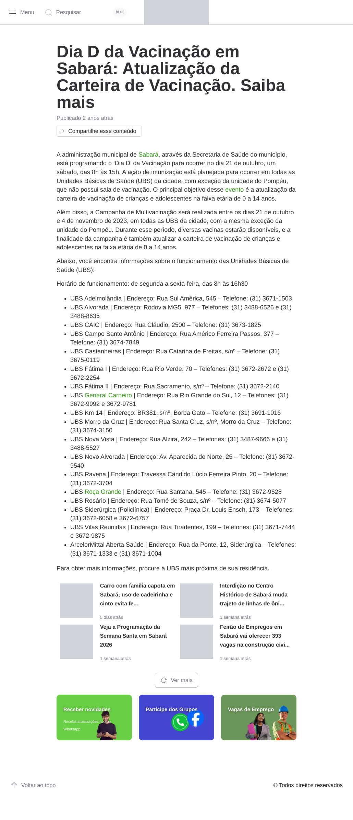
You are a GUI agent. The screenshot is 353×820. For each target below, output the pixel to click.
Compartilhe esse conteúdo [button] (97, 131)
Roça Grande (103, 491)
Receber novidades (87, 710)
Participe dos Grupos (172, 710)
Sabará (148, 154)
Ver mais (176, 680)
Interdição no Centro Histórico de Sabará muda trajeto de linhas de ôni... (254, 595)
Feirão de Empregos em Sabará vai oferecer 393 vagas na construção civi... (255, 636)
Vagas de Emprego (251, 710)
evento (234, 189)
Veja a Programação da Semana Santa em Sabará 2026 (133, 636)
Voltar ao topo (33, 785)
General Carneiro (108, 395)
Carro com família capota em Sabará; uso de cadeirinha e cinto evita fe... (137, 595)
